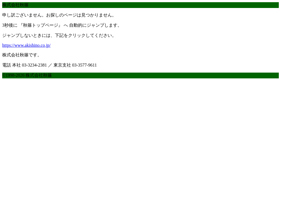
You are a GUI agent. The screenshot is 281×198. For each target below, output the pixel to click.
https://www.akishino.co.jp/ (26, 45)
